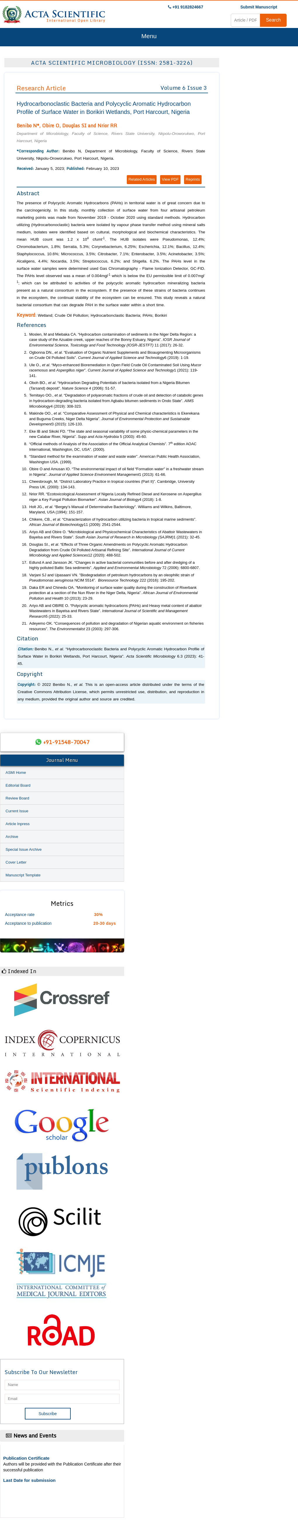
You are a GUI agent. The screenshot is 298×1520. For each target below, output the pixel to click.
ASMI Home (16, 772)
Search (273, 19)
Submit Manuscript (258, 7)
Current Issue (17, 811)
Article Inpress (18, 824)
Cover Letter (16, 862)
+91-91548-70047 (66, 742)
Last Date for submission (29, 1480)
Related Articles (142, 179)
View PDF (170, 179)
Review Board (17, 798)
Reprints (193, 179)
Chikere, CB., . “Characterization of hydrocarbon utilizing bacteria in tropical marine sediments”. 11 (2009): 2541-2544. (112, 522)
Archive (12, 836)
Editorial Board (18, 785)
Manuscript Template (23, 875)
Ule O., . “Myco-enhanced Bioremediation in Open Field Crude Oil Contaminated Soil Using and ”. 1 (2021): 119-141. (115, 370)
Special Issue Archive (24, 849)
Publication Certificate (26, 1458)
